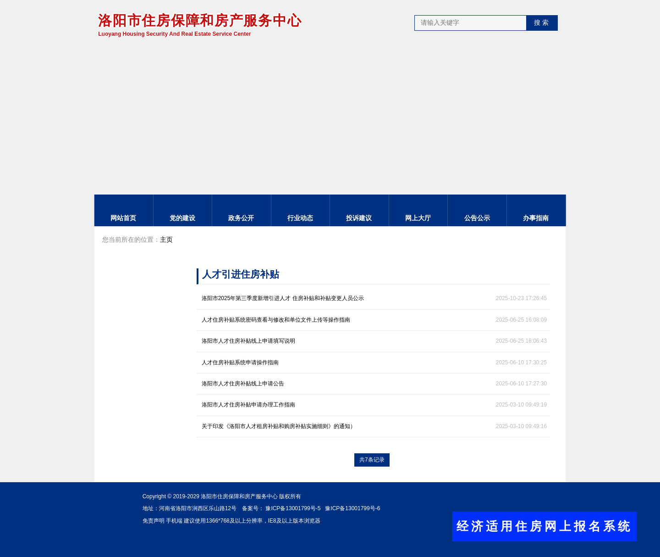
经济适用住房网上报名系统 (544, 526)
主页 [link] (166, 240)
